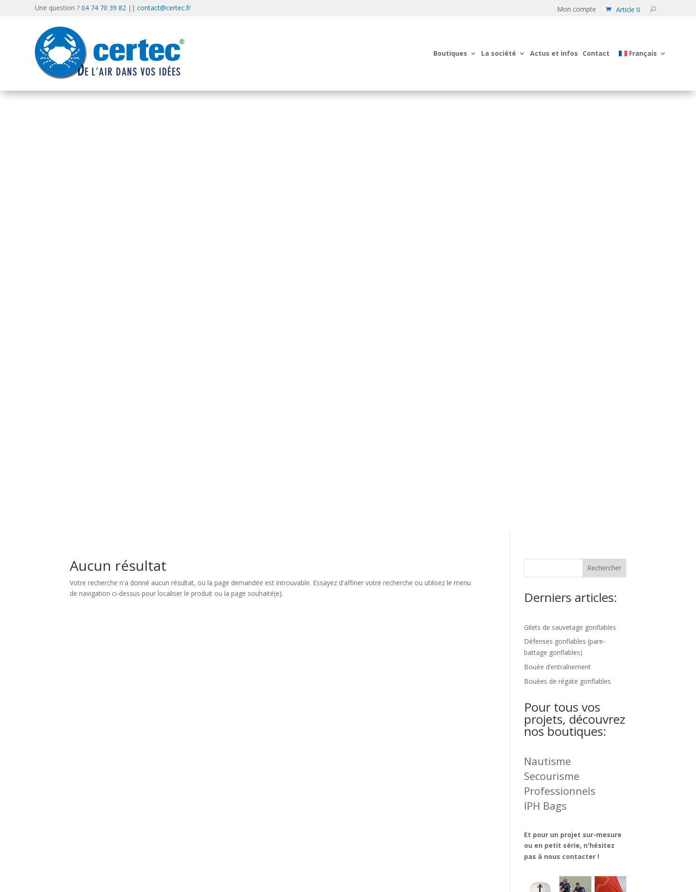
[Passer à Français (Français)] (382, 861)
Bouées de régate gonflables (567, 240)
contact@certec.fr (164, 7)
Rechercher (604, 127)
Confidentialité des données (565, 691)
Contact (596, 53)
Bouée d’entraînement (557, 225)
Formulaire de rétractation (563, 733)
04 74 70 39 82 (103, 7)
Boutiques (450, 53)
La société (498, 53)
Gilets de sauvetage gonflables (570, 186)
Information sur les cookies (564, 705)
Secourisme (551, 335)
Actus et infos (554, 53)
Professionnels (560, 350)
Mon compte (576, 9)
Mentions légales (543, 719)
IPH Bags (545, 364)
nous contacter (570, 415)
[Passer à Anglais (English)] (325, 861)
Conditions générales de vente (570, 747)
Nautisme (547, 320)
